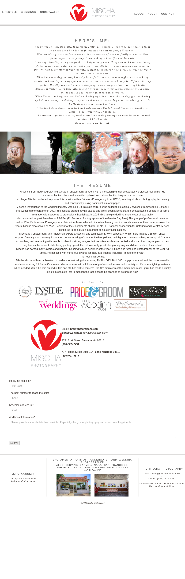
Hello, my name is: (19, 380)
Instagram (16, 478)
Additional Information (21, 417)
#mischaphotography (23, 481)
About (152, 13)
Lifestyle (9, 12)
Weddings (28, 12)
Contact (167, 13)
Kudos (139, 13)
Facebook (30, 478)
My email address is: (21, 405)
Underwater (49, 12)
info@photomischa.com (166, 473)
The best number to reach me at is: (29, 393)
